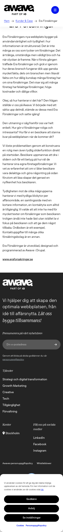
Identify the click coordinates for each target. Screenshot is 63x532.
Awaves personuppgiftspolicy (18, 463)
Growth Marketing (14, 386)
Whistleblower (44, 463)
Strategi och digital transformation (25, 379)
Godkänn (31, 499)
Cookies (20, 526)
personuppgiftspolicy (13, 359)
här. (42, 490)
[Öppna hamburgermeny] (55, 10)
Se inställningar (31, 518)
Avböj (31, 508)
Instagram (39, 450)
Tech (6, 398)
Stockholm (11, 433)
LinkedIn (39, 438)
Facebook (39, 444)
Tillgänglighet (11, 405)
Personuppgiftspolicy (36, 526)
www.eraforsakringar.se (18, 259)
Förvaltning (10, 411)
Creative (8, 392)
